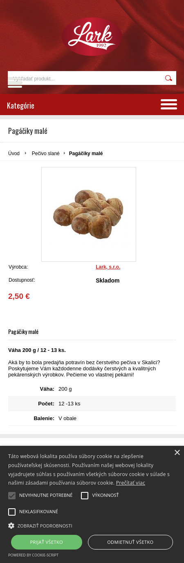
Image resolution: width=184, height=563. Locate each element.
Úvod (14, 153)
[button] (92, 525)
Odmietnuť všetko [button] (130, 542)
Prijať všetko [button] (46, 542)
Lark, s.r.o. (108, 267)
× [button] (177, 453)
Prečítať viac (130, 482)
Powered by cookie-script (33, 555)
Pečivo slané (46, 153)
